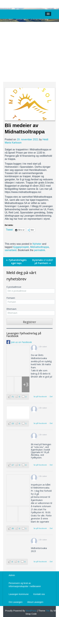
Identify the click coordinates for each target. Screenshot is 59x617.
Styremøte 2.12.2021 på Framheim (42, 261)
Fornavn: (29, 300)
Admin (12, 575)
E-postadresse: (29, 289)
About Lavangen (35, 602)
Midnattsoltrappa (39, 247)
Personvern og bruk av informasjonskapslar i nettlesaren (25, 585)
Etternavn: (29, 311)
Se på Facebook (40, 396)
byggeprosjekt (21, 247)
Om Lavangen (15, 602)
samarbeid (11, 250)
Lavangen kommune (19, 594)
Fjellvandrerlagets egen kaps (16, 261)
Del (51, 396)
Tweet (9, 229)
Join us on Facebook (21, 342)
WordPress (31, 610)
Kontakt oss (39, 594)
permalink (39, 250)
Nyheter (37, 244)
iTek (47, 610)
